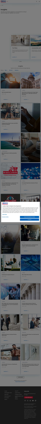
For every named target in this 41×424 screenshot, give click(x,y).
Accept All (29, 219)
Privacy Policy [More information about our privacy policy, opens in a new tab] (4, 214)
